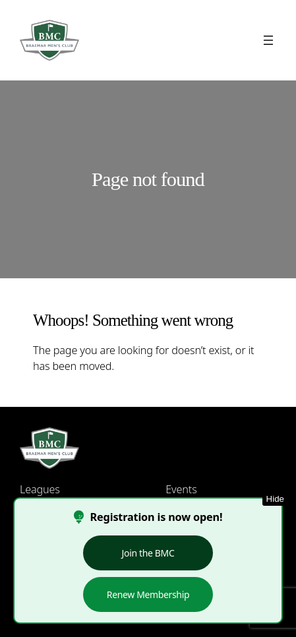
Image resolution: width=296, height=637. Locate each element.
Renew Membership (148, 594)
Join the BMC (148, 553)
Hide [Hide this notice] (275, 499)
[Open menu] (268, 40)
